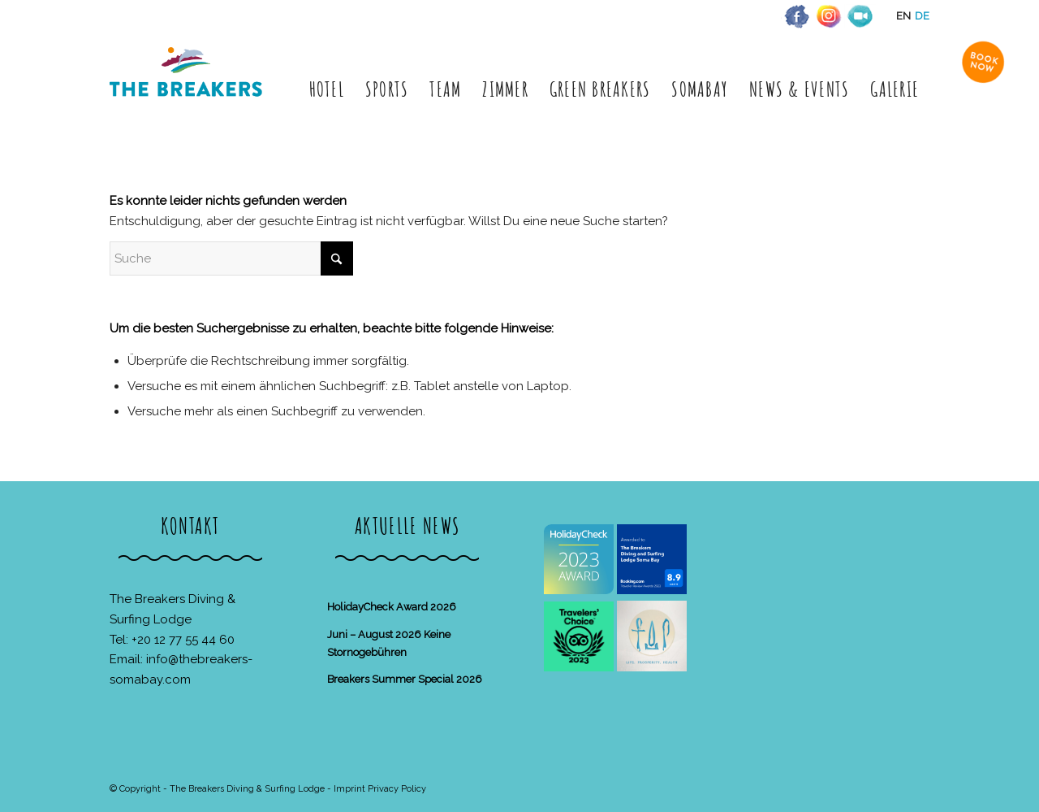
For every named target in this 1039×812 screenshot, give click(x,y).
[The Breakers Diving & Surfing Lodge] (189, 89)
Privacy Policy (397, 789)
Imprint (349, 789)
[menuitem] (327, 89)
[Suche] (231, 258)
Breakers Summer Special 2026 (404, 679)
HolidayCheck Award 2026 (391, 607)
